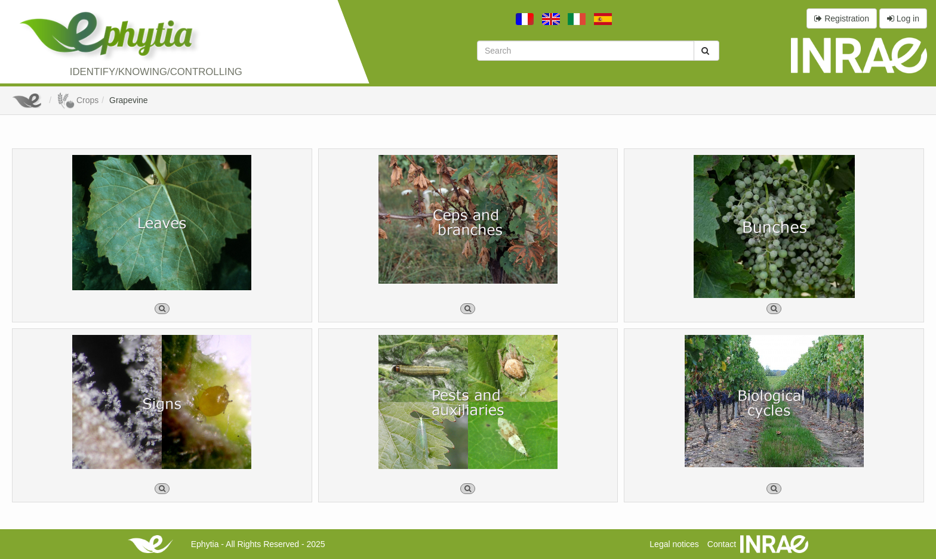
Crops (77, 100)
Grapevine (128, 100)
